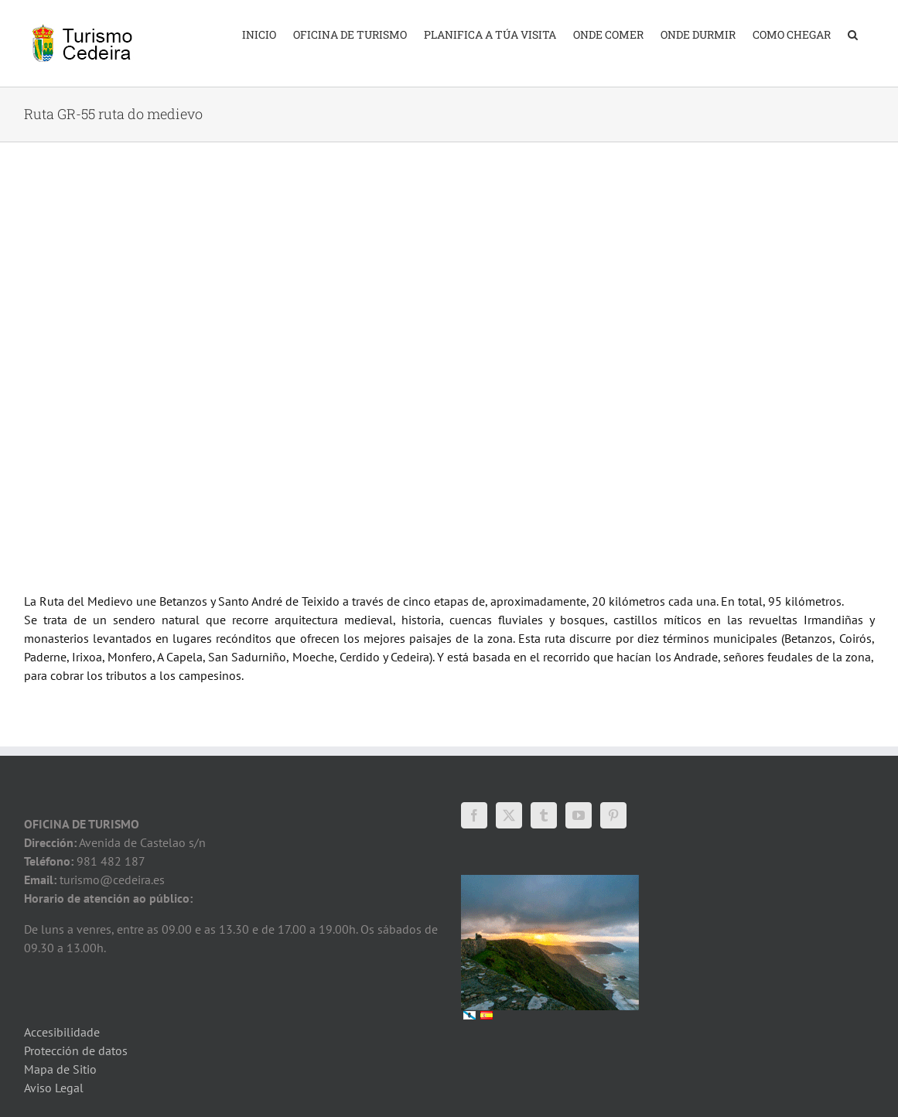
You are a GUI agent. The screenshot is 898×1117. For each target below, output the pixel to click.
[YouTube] (578, 815)
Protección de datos (76, 1050)
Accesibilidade (62, 1032)
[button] (853, 33)
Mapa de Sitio (60, 1069)
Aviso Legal (54, 1087)
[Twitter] (509, 815)
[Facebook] (474, 815)
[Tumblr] (544, 815)
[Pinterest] (613, 815)
